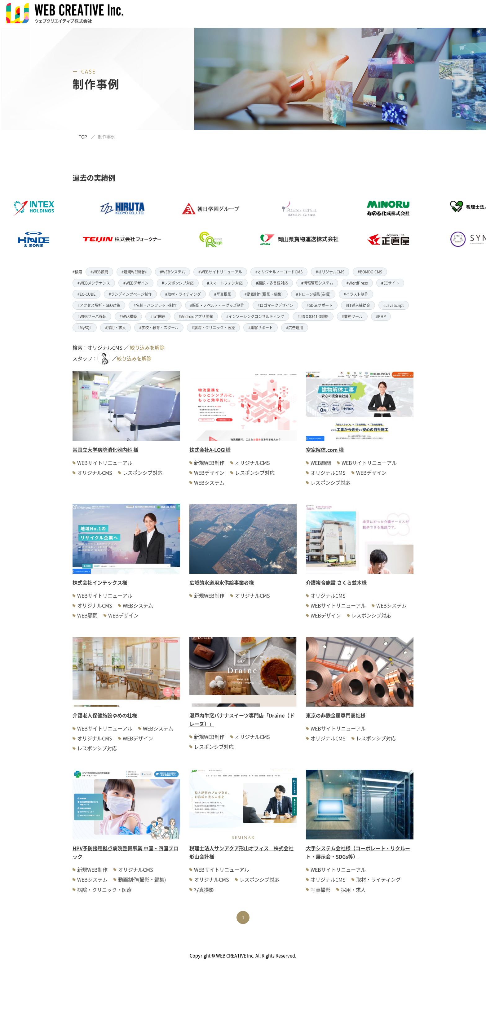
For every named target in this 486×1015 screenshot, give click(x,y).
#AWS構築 (128, 316)
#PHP (381, 316)
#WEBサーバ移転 (91, 316)
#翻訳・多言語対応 (272, 282)
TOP (83, 136)
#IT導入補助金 (358, 305)
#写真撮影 (222, 294)
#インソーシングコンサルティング (255, 316)
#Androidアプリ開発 (196, 316)
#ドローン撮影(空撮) (313, 294)
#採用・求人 (115, 327)
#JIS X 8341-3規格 (313, 316)
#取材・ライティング (183, 294)
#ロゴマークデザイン (275, 305)
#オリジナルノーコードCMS (279, 271)
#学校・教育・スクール (159, 327)
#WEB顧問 (99, 271)
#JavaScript (393, 305)
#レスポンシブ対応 (178, 282)
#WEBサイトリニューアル (220, 271)
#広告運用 (294, 327)
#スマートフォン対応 (225, 282)
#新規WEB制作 (134, 271)
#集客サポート (260, 327)
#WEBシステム (172, 271)
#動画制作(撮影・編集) (264, 294)
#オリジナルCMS (330, 271)
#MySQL (84, 327)
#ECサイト (390, 282)
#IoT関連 (158, 316)
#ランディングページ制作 (130, 294)
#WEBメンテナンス (93, 282)
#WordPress (357, 282)
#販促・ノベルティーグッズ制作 (217, 305)
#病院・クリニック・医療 (213, 327)
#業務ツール (352, 316)
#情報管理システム (317, 282)
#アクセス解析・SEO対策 (98, 305)
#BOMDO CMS (370, 271)
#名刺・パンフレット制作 (155, 305)
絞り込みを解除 (147, 347)
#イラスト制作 (356, 294)
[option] (224, 224)
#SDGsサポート (320, 305)
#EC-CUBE (86, 294)
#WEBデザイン (135, 282)
